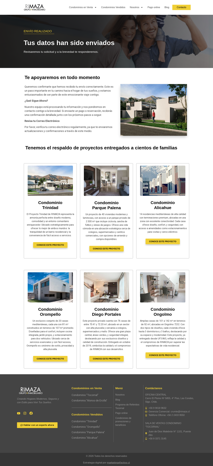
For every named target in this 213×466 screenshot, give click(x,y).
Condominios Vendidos (113, 7)
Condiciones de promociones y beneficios (123, 422)
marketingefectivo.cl (118, 462)
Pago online (153, 7)
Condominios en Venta (83, 7)
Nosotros (136, 7)
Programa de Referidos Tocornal (127, 407)
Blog (166, 7)
